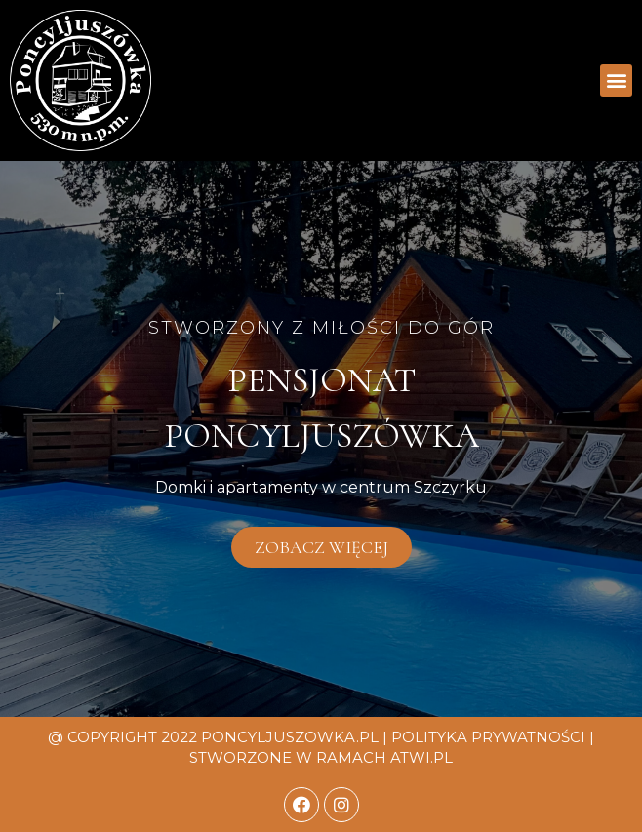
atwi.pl (421, 757)
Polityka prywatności (488, 737)
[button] (616, 80)
